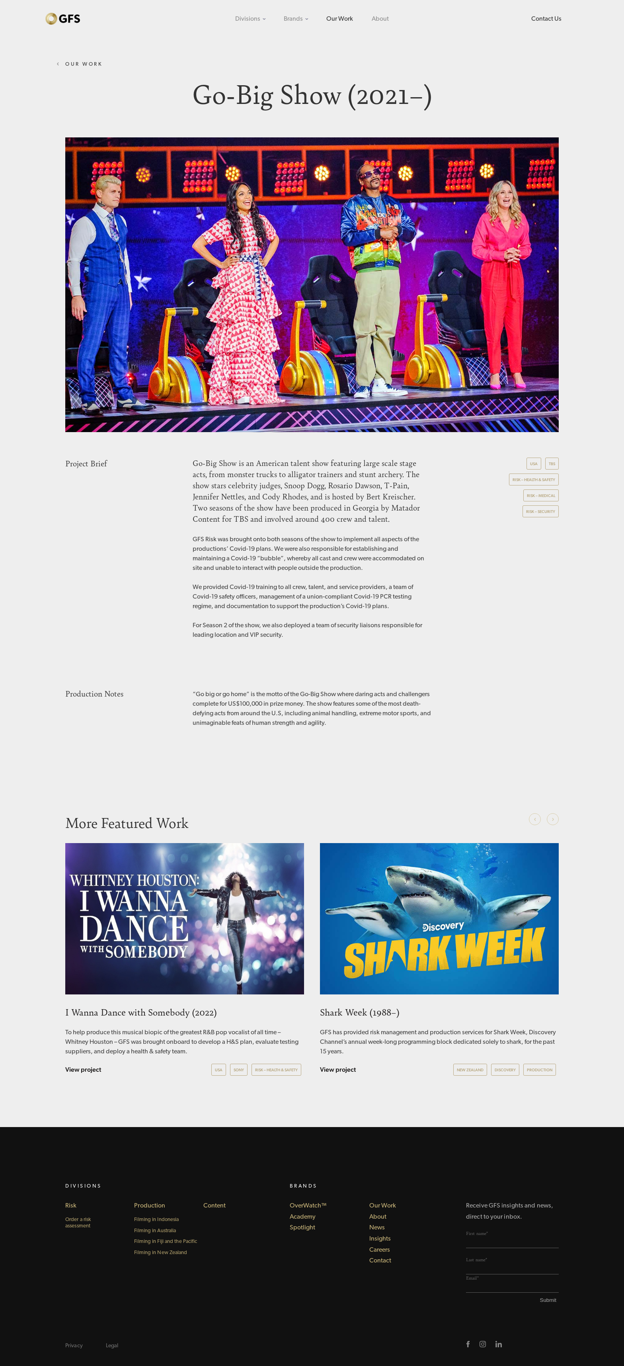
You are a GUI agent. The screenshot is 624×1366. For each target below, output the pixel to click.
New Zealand (470, 1070)
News (377, 1228)
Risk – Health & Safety (534, 480)
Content (214, 1206)
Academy (303, 1217)
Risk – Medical (541, 495)
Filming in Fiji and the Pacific (165, 1241)
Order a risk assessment (78, 1223)
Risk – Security (540, 511)
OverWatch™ (308, 1206)
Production (539, 1070)
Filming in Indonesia (156, 1219)
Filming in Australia (155, 1230)
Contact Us (546, 19)
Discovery (505, 1070)
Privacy (74, 1346)
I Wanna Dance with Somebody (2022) (140, 1011)
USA (534, 464)
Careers (379, 1250)
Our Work (339, 19)
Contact (380, 1261)
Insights (380, 1239)
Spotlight (303, 1228)
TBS (552, 464)
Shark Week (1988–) (359, 1011)
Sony (239, 1070)
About (380, 19)
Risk (70, 1206)
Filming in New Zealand (160, 1252)
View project (83, 1069)
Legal (112, 1346)
